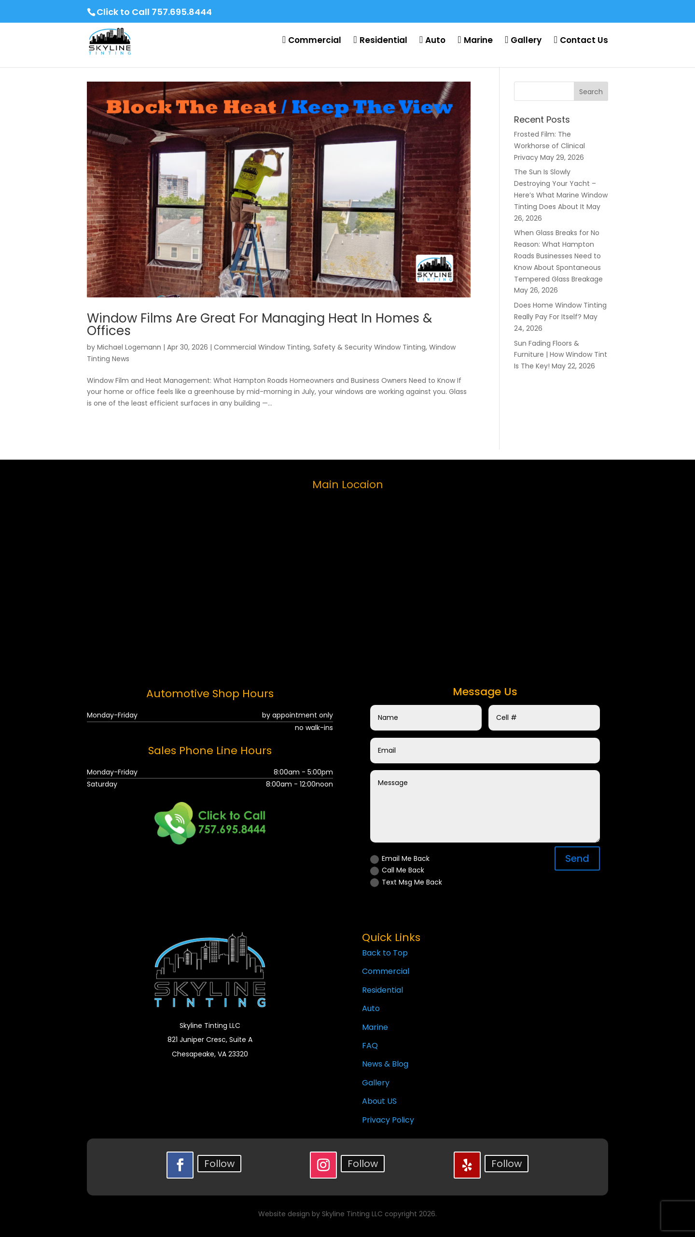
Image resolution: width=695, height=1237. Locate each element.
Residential (382, 990)
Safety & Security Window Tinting (369, 347)
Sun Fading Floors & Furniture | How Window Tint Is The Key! (560, 354)
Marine (375, 1027)
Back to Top (385, 952)
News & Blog (385, 1063)
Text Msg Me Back (406, 882)
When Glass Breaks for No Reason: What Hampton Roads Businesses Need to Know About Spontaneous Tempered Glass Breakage (558, 255)
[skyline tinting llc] (347, 581)
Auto (371, 1008)
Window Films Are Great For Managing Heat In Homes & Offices (259, 324)
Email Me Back (400, 858)
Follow (219, 1163)
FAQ (370, 1045)
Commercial (385, 971)
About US (379, 1101)
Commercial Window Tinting (262, 347)
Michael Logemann (129, 347)
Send (577, 858)
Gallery (375, 1082)
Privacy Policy (388, 1119)
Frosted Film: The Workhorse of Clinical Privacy (549, 145)
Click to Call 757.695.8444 (154, 12)
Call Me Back (397, 870)
